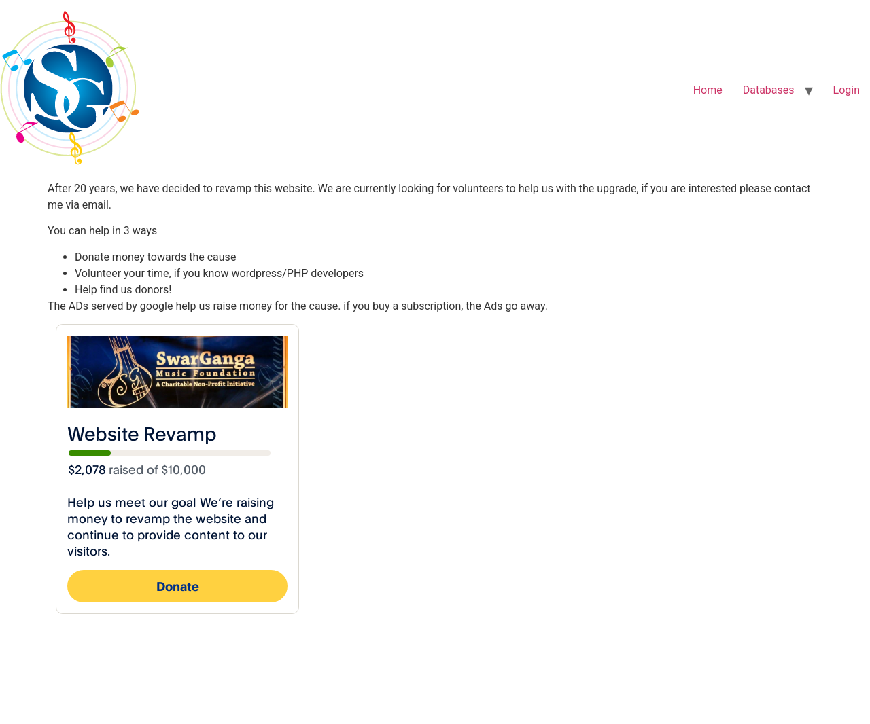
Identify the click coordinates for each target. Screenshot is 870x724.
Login (846, 90)
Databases (769, 90)
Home (708, 90)
